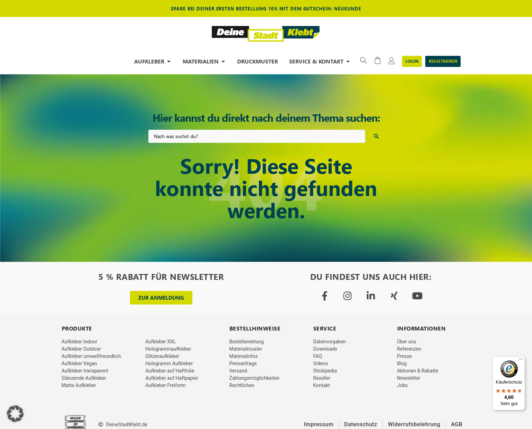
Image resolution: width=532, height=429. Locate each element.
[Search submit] (376, 136)
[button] (15, 413)
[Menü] (521, 361)
